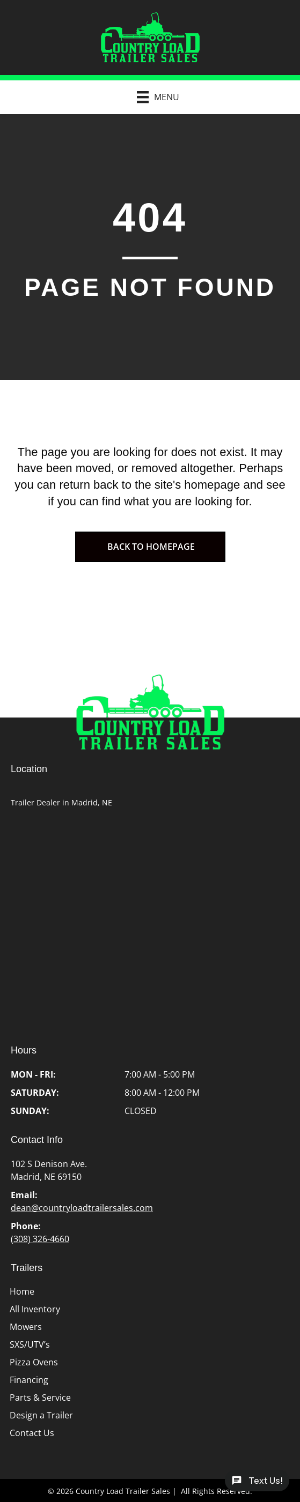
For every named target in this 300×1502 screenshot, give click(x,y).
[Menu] (152, 97)
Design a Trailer (41, 1415)
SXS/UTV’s (30, 1344)
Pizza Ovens (34, 1362)
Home (22, 1291)
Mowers (26, 1327)
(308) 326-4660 (40, 1239)
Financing (29, 1380)
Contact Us (32, 1433)
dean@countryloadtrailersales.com (82, 1208)
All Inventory (35, 1309)
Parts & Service (40, 1397)
